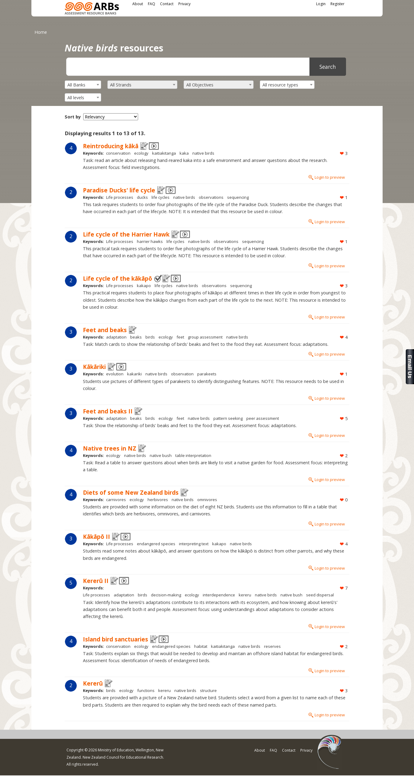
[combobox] (83, 84)
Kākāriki (94, 366)
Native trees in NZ (109, 448)
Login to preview (330, 177)
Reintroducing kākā (110, 146)
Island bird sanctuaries (115, 639)
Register (337, 3)
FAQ (151, 3)
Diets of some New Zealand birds (131, 492)
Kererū (93, 683)
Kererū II (96, 581)
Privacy (184, 3)
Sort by (73, 117)
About (137, 3)
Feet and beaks (105, 330)
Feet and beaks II (108, 411)
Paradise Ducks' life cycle (119, 190)
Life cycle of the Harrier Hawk (126, 234)
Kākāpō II (96, 536)
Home (40, 32)
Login (321, 3)
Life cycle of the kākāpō (117, 278)
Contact (166, 3)
